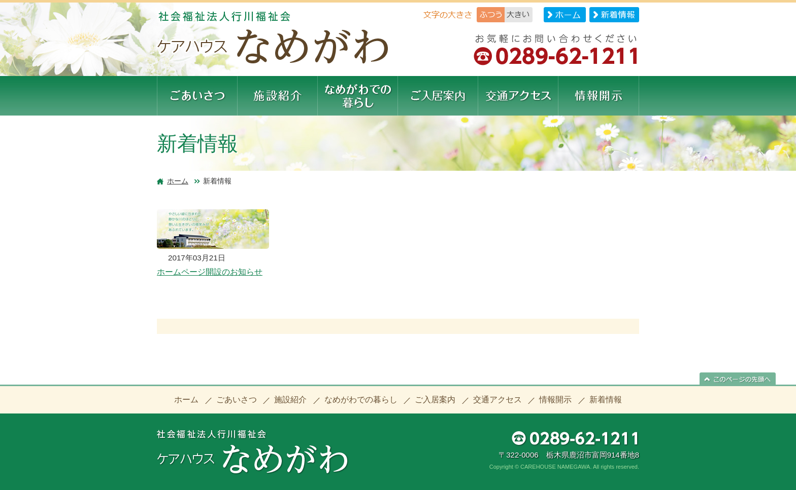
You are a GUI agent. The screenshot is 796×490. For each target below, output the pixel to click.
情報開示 (555, 399)
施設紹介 (290, 399)
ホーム (177, 181)
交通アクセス (497, 399)
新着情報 (605, 399)
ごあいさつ (236, 399)
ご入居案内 (435, 399)
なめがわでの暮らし (360, 399)
